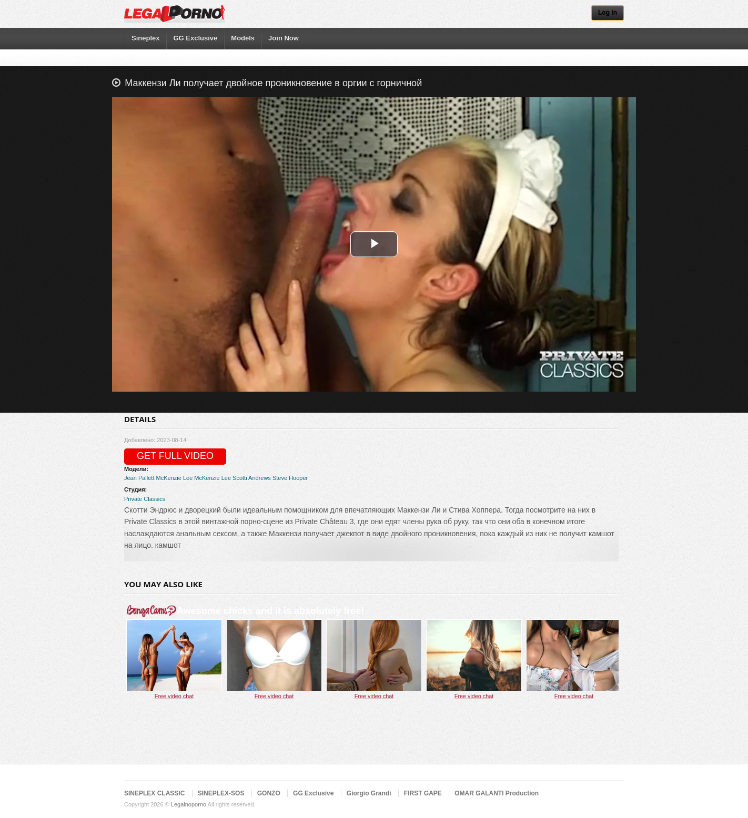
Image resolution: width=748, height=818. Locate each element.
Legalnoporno (188, 804)
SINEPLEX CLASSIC (154, 793)
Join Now (283, 38)
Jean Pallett (139, 478)
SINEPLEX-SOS (221, 793)
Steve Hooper (290, 478)
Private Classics (144, 499)
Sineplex (145, 38)
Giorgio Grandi (369, 793)
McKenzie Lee (174, 478)
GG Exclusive (195, 38)
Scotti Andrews (252, 478)
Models (243, 38)
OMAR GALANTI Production (496, 793)
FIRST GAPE (423, 793)
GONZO (268, 793)
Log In (607, 12)
